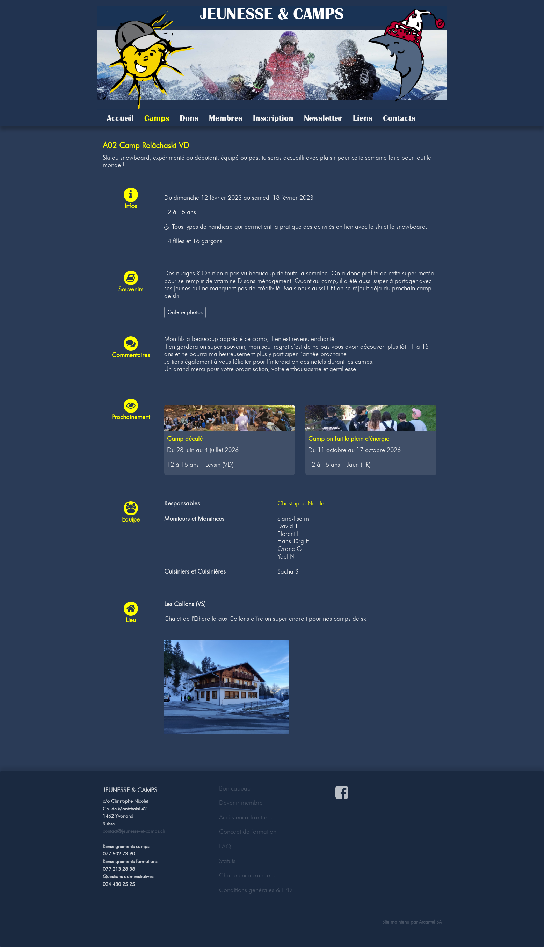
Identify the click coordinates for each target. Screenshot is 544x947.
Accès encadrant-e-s (245, 817)
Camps (156, 118)
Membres (225, 118)
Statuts (227, 861)
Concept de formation (247, 832)
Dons (189, 118)
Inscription (273, 118)
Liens (362, 118)
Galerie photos (185, 311)
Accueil (120, 118)
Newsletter (323, 118)
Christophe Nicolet (301, 503)
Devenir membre (241, 803)
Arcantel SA (430, 922)
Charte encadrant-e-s (247, 875)
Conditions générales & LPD (255, 890)
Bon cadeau (235, 788)
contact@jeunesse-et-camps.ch (134, 831)
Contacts (399, 118)
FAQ (225, 846)
